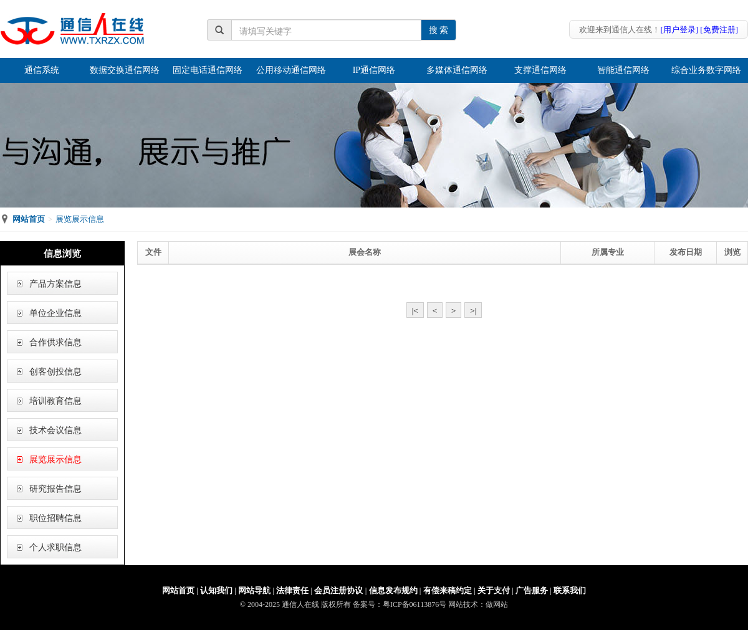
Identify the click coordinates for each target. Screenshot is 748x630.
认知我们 (216, 590)
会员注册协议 (338, 590)
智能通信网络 (623, 70)
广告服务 (531, 590)
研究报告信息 (55, 489)
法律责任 (292, 590)
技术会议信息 (55, 430)
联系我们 (570, 590)
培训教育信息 (55, 401)
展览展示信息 (55, 459)
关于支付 (493, 590)
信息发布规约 (393, 590)
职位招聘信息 (55, 518)
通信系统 (41, 70)
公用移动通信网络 (291, 70)
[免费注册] (719, 29)
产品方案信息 (55, 284)
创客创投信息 (55, 371)
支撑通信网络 (540, 70)
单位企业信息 (55, 313)
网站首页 (28, 219)
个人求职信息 (55, 547)
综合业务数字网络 (706, 70)
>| (473, 310)
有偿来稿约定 (447, 590)
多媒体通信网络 (456, 70)
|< (415, 310)
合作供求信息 (55, 342)
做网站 (497, 604)
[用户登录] (679, 29)
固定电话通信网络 (207, 70)
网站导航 (254, 590)
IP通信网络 (374, 70)
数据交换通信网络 (125, 70)
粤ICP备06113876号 (414, 604)
